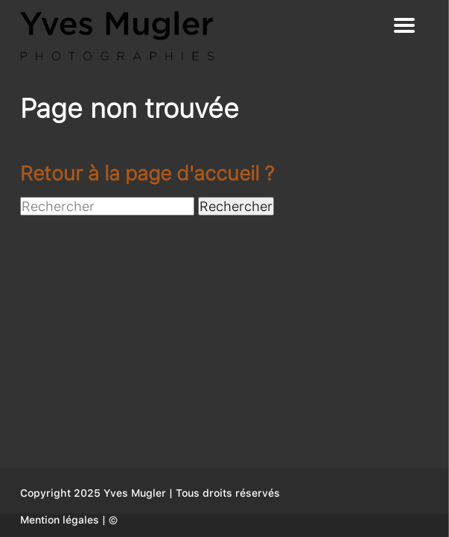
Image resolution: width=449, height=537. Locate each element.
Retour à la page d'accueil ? (147, 173)
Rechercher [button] (236, 206)
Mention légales (59, 520)
